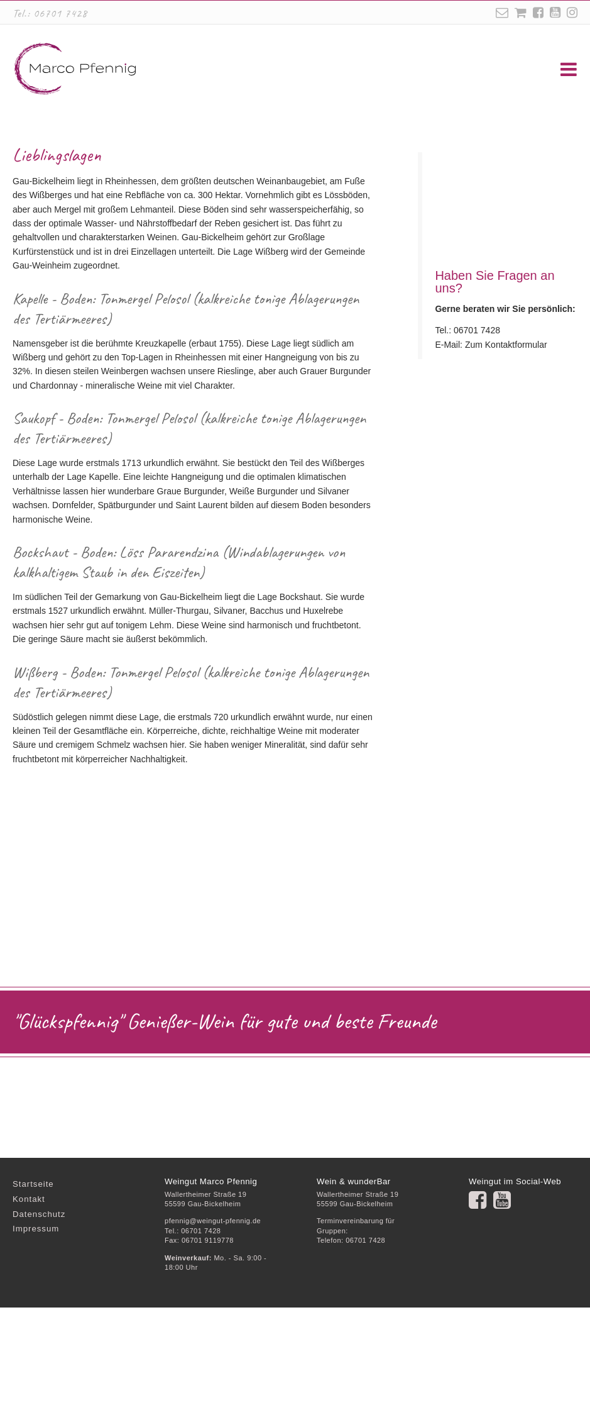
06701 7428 (60, 13)
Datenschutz (39, 1311)
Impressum (36, 1326)
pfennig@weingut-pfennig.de (213, 1318)
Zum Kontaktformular (506, 442)
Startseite (33, 1281)
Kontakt (29, 1296)
